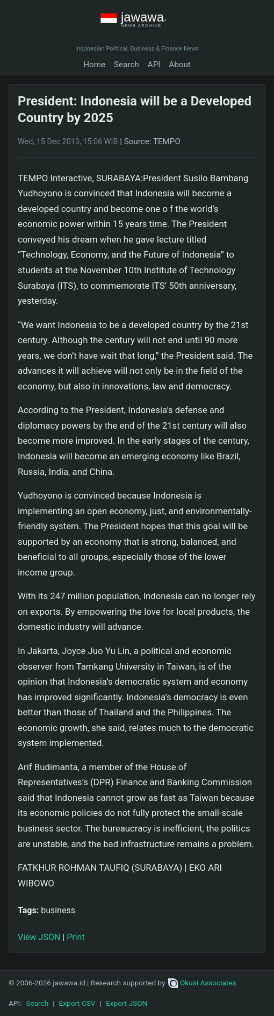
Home (94, 64)
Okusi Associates (202, 982)
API (154, 64)
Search (126, 64)
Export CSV (77, 1003)
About (179, 64)
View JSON (39, 937)
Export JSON (126, 1003)
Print (75, 937)
